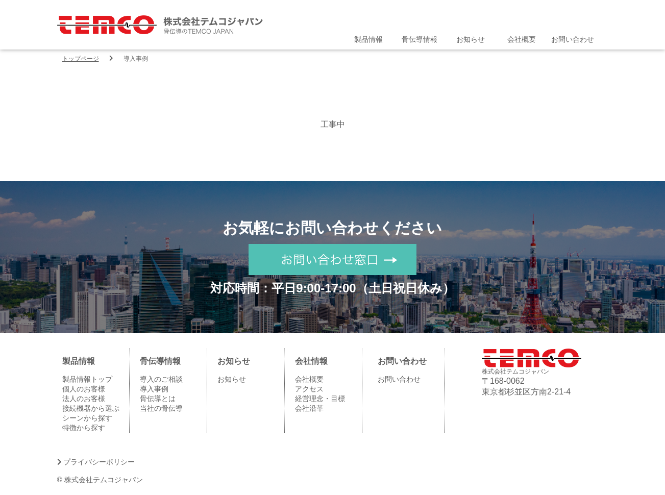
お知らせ (470, 39)
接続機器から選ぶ (90, 408)
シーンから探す (87, 418)
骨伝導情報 (419, 39)
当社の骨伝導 (161, 408)
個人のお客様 (83, 389)
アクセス (309, 389)
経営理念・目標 (320, 398)
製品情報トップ (87, 379)
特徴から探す (83, 428)
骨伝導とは (158, 398)
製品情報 (368, 39)
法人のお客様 (83, 398)
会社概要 (521, 39)
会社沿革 (309, 408)
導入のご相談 (161, 379)
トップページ (80, 58)
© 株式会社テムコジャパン (100, 480)
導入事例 (154, 389)
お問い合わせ (572, 39)
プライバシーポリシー (96, 462)
